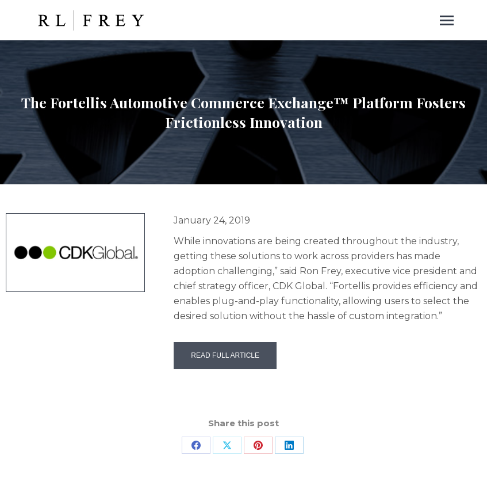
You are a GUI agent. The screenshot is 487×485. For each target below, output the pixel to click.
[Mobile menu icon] (446, 20)
